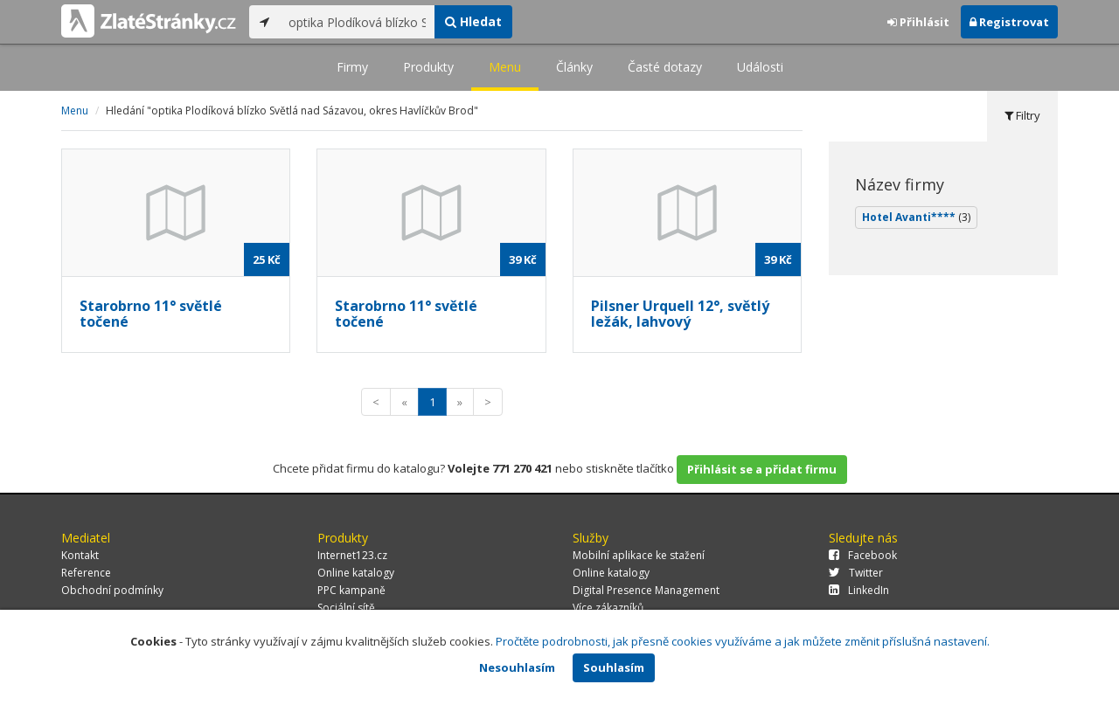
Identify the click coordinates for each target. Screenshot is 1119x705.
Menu (505, 67)
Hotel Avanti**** (916, 217)
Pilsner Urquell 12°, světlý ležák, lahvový (680, 313)
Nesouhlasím (517, 667)
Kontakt (80, 555)
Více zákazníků (608, 607)
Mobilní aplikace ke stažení (639, 555)
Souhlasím (613, 667)
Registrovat (1009, 22)
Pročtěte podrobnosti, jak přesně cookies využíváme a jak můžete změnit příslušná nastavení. (743, 641)
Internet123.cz (352, 555)
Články (574, 67)
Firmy (352, 67)
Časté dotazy (665, 67)
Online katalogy (355, 572)
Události (760, 67)
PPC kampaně (351, 590)
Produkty (428, 67)
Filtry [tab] (1022, 115)
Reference (86, 572)
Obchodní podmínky (112, 590)
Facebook (863, 555)
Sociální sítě (346, 607)
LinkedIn (859, 590)
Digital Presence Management (646, 590)
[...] (357, 21)
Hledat (473, 21)
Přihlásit (918, 22)
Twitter (856, 572)
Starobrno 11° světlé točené (151, 313)
